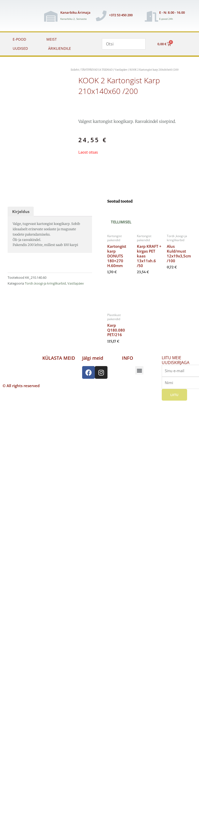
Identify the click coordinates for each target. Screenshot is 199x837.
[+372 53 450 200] (101, 15)
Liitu (174, 394)
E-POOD (19, 39)
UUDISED (20, 48)
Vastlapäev (121, 69)
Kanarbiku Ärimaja (75, 12)
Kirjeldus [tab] (20, 211)
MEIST (51, 39)
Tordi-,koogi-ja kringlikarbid (45, 283)
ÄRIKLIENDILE (59, 48)
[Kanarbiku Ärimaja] (50, 16)
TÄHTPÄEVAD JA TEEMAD (97, 69)
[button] (139, 370)
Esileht (75, 69)
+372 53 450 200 (121, 15)
